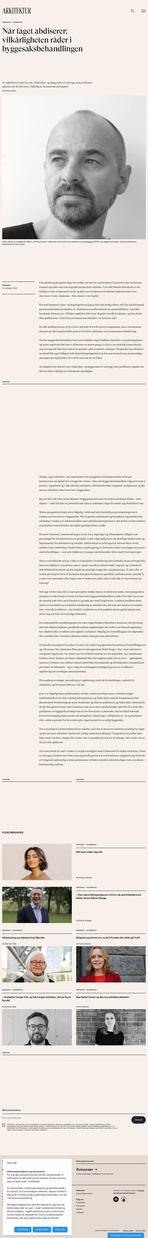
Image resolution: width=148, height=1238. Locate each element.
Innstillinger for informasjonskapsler (126, 1235)
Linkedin (80, 1212)
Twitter (79, 1209)
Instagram (80, 1206)
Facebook (80, 1202)
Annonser (87, 1169)
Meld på (138, 1120)
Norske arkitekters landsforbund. (128, 1191)
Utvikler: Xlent (141, 1231)
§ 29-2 (91, 304)
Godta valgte (42, 1229)
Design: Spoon (128, 1231)
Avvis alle (60, 1229)
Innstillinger (22, 1229)
